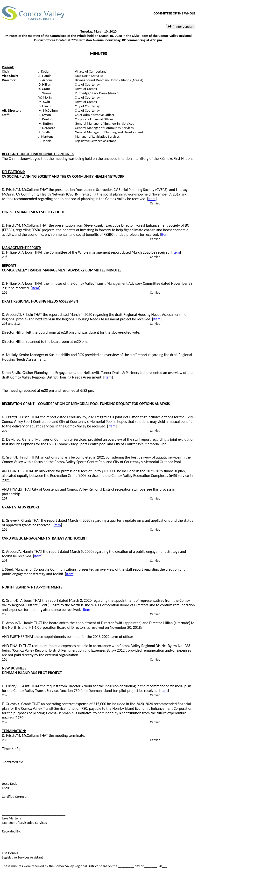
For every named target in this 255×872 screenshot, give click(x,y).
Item (152, 198)
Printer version (180, 26)
